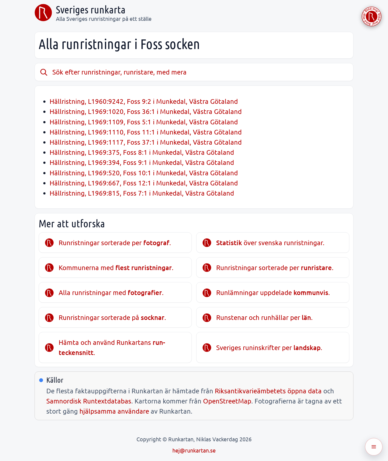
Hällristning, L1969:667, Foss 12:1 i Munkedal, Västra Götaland (144, 183)
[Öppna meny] (374, 447)
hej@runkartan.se (194, 450)
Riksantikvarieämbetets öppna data (268, 391)
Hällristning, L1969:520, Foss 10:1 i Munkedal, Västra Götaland (144, 173)
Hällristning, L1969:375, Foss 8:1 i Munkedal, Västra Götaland (142, 152)
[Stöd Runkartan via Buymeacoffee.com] (372, 16)
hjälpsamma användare (114, 411)
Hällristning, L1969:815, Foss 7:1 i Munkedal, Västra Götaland (142, 193)
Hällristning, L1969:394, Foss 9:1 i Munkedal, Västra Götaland (142, 162)
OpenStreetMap (227, 401)
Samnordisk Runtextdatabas (88, 401)
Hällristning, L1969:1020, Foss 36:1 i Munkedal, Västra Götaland (146, 111)
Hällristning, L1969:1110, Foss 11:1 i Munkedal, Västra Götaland (146, 132)
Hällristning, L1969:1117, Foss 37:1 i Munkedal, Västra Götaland (146, 142)
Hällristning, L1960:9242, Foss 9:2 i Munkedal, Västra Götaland (144, 101)
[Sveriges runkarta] (43, 12)
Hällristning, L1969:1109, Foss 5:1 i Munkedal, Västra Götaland (144, 122)
